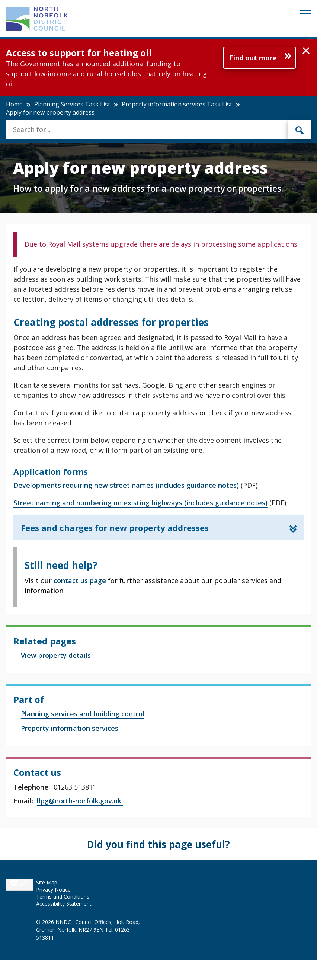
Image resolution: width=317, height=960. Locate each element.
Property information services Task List (177, 104)
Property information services (69, 728)
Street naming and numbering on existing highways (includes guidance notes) (140, 502)
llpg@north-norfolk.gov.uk (80, 800)
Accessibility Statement (64, 903)
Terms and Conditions (62, 896)
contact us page (80, 580)
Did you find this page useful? (158, 844)
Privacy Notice (53, 889)
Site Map (46, 882)
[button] (306, 51)
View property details (56, 655)
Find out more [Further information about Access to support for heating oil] (253, 57)
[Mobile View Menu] (305, 15)
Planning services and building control (82, 713)
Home (14, 104)
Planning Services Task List (72, 104)
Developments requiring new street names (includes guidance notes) (126, 485)
